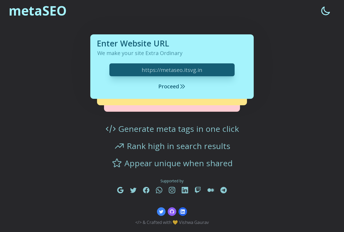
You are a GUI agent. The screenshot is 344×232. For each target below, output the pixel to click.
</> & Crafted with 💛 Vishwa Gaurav (172, 222)
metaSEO (38, 10)
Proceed (172, 86)
